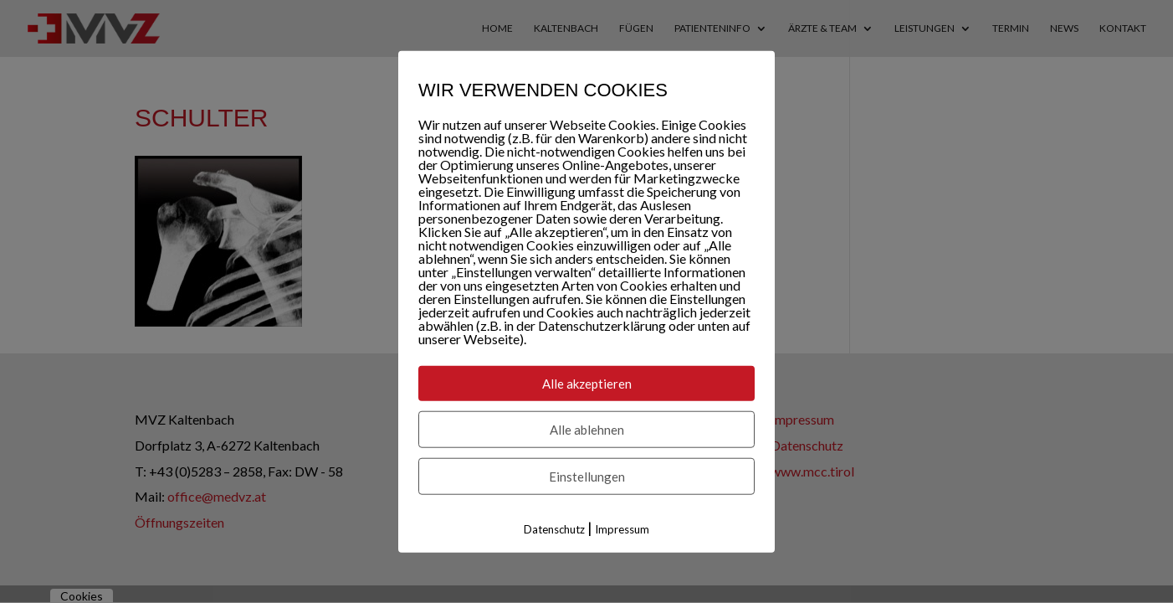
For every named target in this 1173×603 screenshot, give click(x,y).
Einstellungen (587, 476)
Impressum (622, 529)
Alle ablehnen (587, 429)
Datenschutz (554, 529)
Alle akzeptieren (587, 383)
